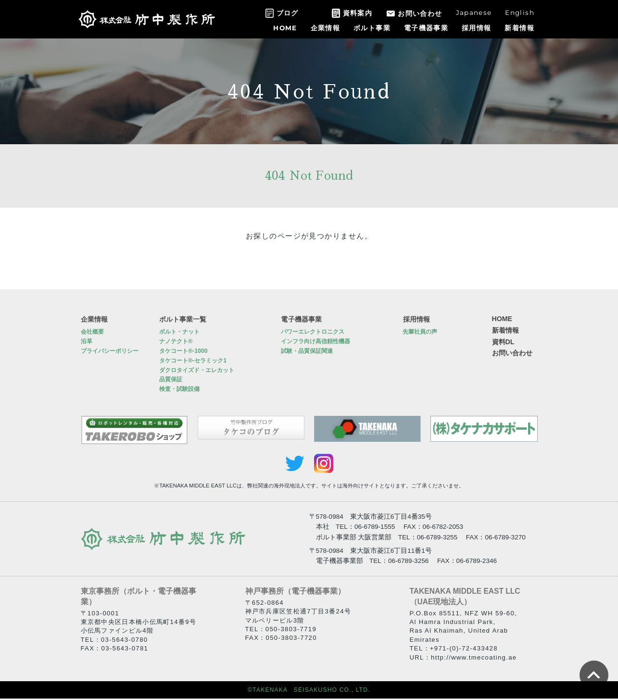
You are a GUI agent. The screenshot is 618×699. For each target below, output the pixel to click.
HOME (285, 28)
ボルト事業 (372, 28)
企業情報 (325, 28)
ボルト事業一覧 (182, 319)
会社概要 (92, 332)
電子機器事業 (426, 28)
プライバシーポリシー (110, 351)
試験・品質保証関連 (307, 351)
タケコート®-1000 (183, 351)
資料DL (503, 342)
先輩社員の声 (420, 332)
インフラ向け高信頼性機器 (315, 341)
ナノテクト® (175, 341)
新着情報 (519, 28)
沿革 (86, 341)
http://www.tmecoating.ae (474, 657)
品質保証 (170, 379)
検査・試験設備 (179, 389)
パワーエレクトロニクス (312, 332)
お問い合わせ (420, 13)
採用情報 (476, 28)
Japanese (474, 12)
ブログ (288, 13)
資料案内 (357, 13)
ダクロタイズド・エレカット (196, 370)
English (519, 12)
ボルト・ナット (179, 332)
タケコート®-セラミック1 (193, 360)
